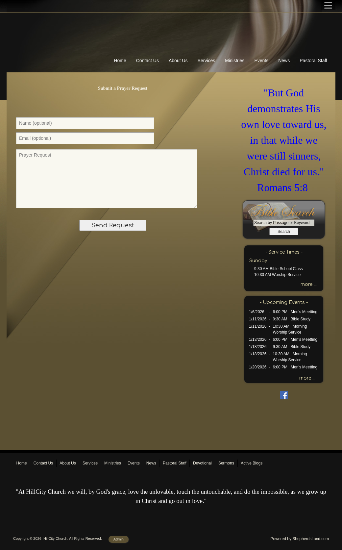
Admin (118, 539)
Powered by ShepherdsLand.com (300, 539)
